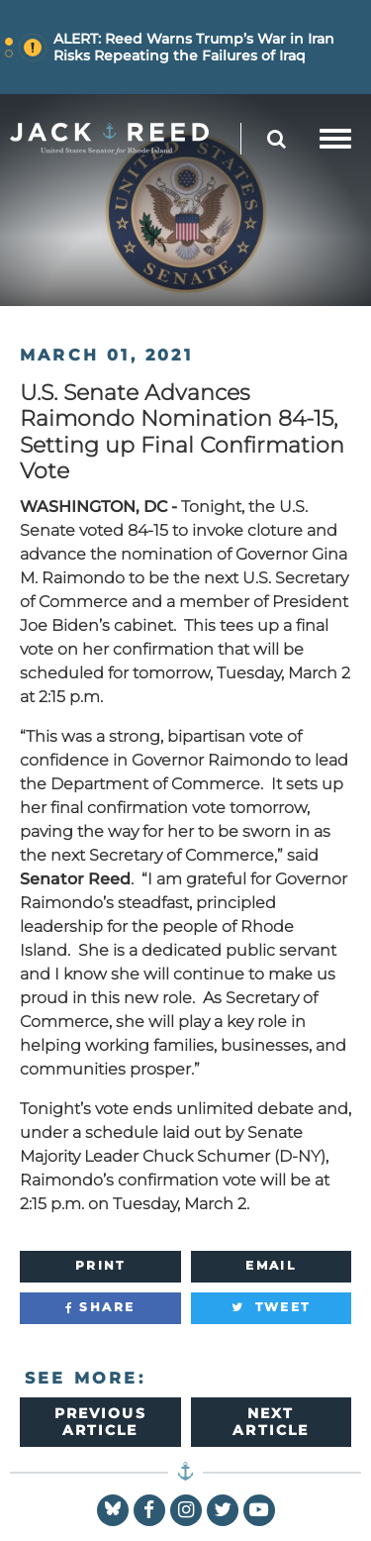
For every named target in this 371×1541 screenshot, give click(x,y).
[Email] (271, 1267)
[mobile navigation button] (335, 138)
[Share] (100, 1308)
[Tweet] (271, 1308)
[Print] (100, 1267)
